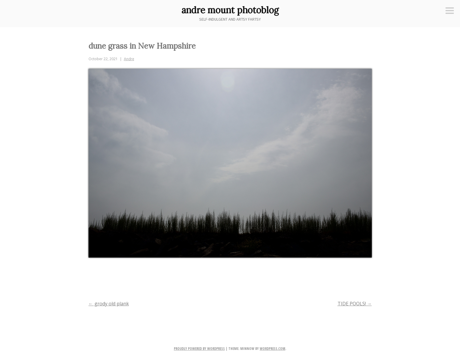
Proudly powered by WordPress (199, 348)
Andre (129, 58)
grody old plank (109, 303)
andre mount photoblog (230, 10)
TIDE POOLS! (355, 303)
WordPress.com (272, 348)
